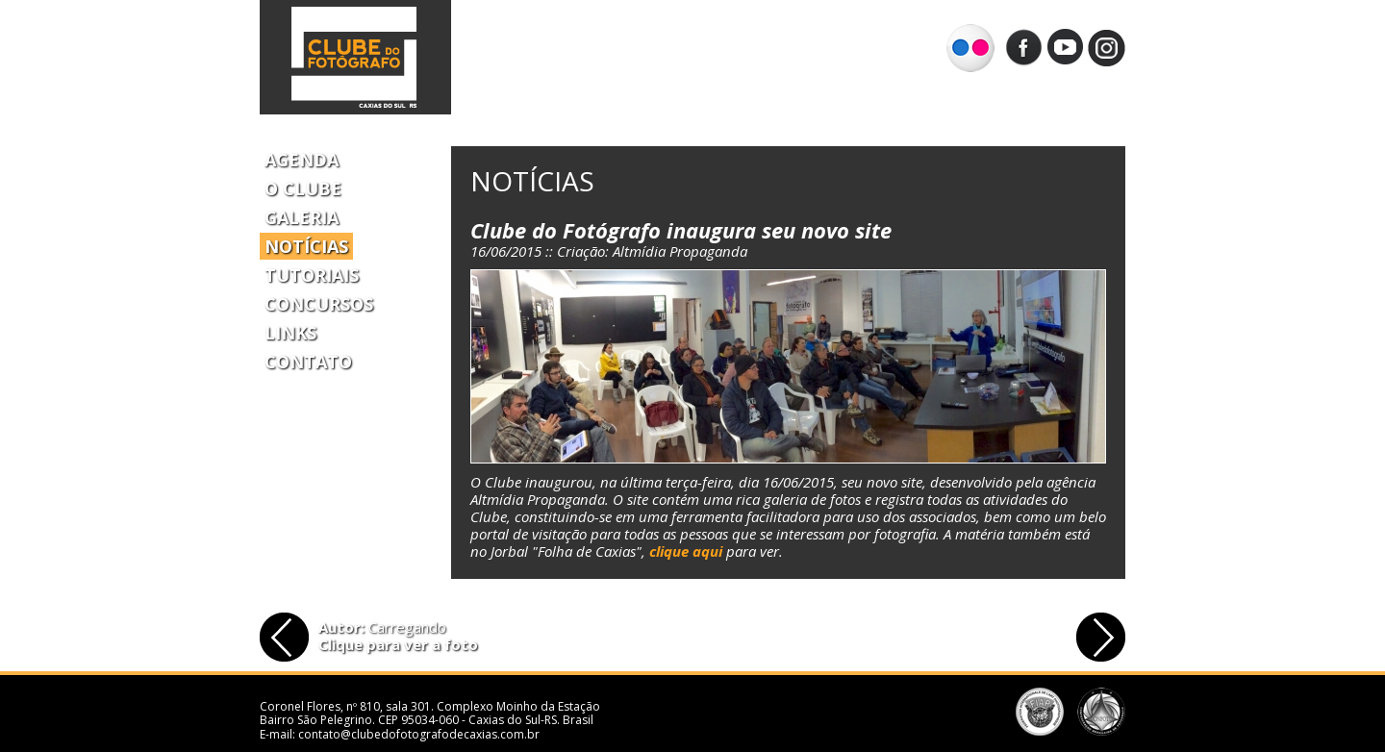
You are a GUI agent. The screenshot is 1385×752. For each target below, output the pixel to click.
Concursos (318, 303)
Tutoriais (311, 275)
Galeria (301, 217)
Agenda (301, 159)
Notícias (306, 246)
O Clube (302, 188)
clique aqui (685, 551)
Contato (308, 361)
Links (290, 332)
